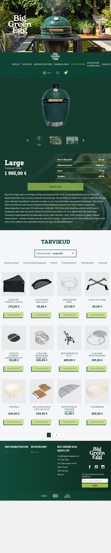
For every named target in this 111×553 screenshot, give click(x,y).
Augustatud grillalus (41, 301)
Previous (28, 140)
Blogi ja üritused (38, 457)
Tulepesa (14, 407)
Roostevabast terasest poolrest (69, 408)
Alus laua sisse (97, 300)
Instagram (103, 467)
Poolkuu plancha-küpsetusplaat (14, 354)
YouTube (96, 467)
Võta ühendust (11, 473)
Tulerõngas (97, 407)
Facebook (89, 467)
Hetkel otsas (69, 314)
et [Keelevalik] (48, 73)
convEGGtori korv (69, 301)
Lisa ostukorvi (14, 314)
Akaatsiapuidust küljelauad (42, 408)
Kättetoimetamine (13, 452)
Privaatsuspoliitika (13, 463)
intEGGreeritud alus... (69, 354)
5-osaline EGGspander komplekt (41, 354)
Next (83, 140)
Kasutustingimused (13, 457)
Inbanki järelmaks (13, 468)
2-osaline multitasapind (97, 354)
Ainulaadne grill (38, 468)
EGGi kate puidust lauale (14, 301)
